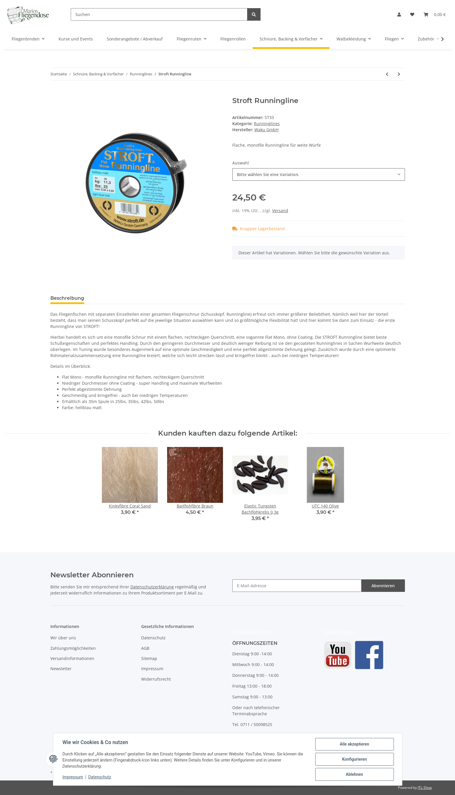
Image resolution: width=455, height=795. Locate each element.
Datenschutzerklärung (152, 587)
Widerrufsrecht (156, 679)
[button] (399, 14)
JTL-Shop (425, 787)
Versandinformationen (72, 658)
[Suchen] (159, 14)
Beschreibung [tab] (67, 298)
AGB (145, 648)
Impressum (152, 668)
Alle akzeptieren (354, 744)
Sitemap (149, 658)
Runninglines (267, 123)
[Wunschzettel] (412, 14)
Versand (280, 210)
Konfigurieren (354, 759)
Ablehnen (354, 774)
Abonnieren (383, 585)
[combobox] (318, 174)
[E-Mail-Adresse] (297, 585)
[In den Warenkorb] (55, 93)
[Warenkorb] (434, 14)
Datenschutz (153, 637)
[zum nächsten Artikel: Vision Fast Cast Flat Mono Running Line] (399, 74)
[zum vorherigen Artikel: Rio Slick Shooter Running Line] (387, 74)
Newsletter (61, 668)
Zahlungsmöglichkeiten (73, 648)
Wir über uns (63, 637)
